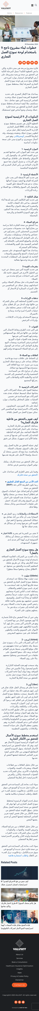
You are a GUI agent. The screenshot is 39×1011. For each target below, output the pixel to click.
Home (11, 13)
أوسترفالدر (19, 136)
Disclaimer (19, 980)
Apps (20, 973)
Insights (19, 969)
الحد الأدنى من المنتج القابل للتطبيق (22, 481)
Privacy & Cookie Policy (19, 976)
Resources (20, 13)
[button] (32, 5)
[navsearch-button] (36, 4)
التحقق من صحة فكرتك (27, 475)
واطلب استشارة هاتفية (18, 855)
